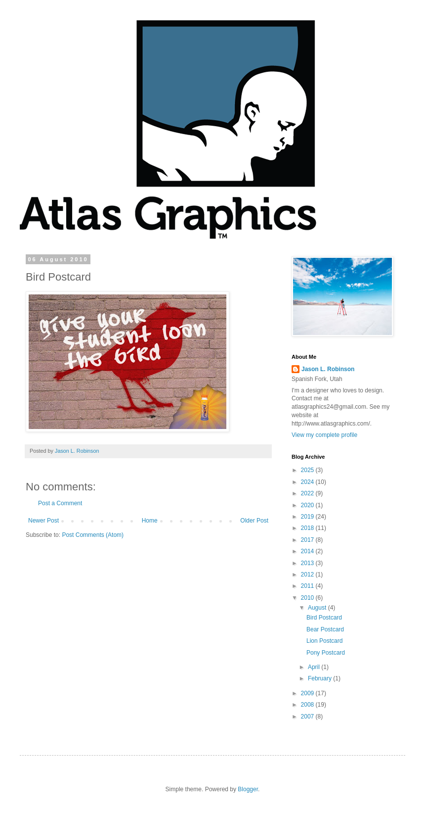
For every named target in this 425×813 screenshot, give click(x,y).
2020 (308, 505)
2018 (308, 528)
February (320, 678)
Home (150, 520)
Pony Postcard (325, 652)
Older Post (254, 520)
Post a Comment (60, 503)
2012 (308, 574)
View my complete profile (324, 434)
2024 (308, 481)
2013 (308, 563)
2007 (308, 716)
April (314, 667)
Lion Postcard (324, 640)
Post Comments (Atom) (93, 534)
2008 (308, 704)
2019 (308, 516)
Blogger (248, 789)
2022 (308, 493)
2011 (308, 585)
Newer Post (43, 520)
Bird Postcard (324, 617)
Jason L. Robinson (327, 369)
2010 (308, 597)
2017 (308, 539)
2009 (308, 693)
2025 (308, 470)
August (318, 607)
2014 (308, 551)
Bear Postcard (325, 629)
